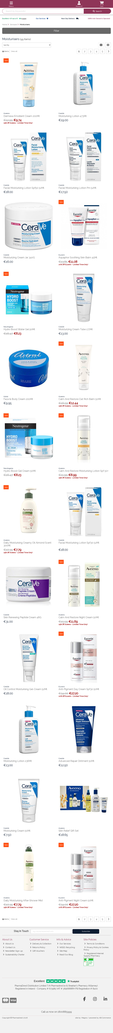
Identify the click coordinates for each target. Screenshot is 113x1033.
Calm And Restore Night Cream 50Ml (79, 617)
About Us (8, 943)
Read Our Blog (65, 954)
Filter (56, 30)
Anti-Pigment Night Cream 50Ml (76, 900)
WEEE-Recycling (66, 947)
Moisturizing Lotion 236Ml (18, 761)
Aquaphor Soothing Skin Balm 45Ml (78, 257)
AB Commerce (105, 1018)
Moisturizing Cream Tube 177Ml (76, 329)
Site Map (62, 951)
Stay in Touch (21, 931)
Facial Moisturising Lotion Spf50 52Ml (24, 188)
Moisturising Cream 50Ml (17, 830)
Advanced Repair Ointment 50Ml (76, 761)
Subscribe (86, 931)
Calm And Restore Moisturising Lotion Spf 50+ (83, 471)
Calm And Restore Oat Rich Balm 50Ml (80, 399)
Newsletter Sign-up (13, 951)
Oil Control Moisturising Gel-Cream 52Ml (25, 689)
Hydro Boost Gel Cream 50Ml (20, 471)
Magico (84, 1018)
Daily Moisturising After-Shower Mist (23, 900)
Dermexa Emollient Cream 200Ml (22, 116)
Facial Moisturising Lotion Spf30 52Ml (79, 542)
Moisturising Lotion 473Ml (73, 116)
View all (14, 51)
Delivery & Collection (40, 943)
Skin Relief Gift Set (69, 830)
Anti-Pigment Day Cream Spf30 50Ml (79, 689)
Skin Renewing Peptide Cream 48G (22, 617)
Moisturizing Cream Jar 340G (19, 257)
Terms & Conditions (94, 943)
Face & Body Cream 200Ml (18, 399)
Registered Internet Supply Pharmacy (94, 954)
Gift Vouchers (37, 951)
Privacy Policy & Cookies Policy (96, 948)
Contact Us (9, 947)
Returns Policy (37, 947)
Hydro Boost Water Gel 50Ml (19, 329)
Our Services (64, 943)
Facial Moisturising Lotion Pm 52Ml (77, 188)
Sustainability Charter (13, 954)
